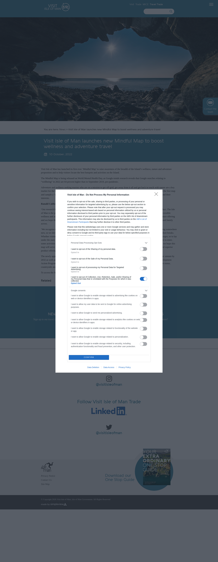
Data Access (108, 367)
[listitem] (109, 242)
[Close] (157, 195)
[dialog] (109, 281)
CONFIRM (89, 357)
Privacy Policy (125, 367)
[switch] (143, 249)
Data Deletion (93, 367)
